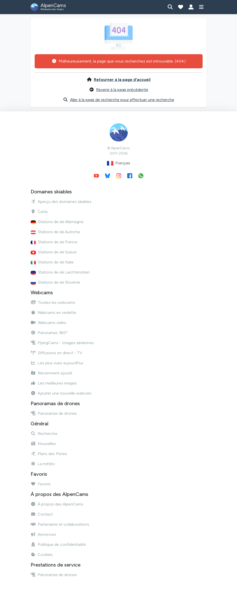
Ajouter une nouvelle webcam (61, 393)
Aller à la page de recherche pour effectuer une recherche (122, 99)
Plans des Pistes (49, 453)
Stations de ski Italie (52, 262)
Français (118, 163)
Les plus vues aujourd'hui (57, 363)
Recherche (44, 433)
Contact (42, 514)
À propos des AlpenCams (57, 504)
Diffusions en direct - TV (56, 352)
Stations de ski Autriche (55, 231)
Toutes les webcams (53, 302)
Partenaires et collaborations (60, 524)
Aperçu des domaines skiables (61, 201)
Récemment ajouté (51, 373)
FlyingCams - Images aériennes (62, 342)
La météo (43, 463)
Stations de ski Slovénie (55, 282)
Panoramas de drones (54, 413)
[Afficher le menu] (201, 7)
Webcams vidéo (48, 322)
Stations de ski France (54, 242)
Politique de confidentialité (58, 544)
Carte (39, 211)
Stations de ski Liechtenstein (60, 272)
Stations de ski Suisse (54, 252)
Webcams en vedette (53, 312)
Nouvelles (43, 443)
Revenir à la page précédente (122, 89)
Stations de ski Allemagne (57, 221)
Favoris (41, 484)
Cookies (42, 554)
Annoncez (43, 534)
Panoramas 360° (49, 332)
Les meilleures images (54, 383)
